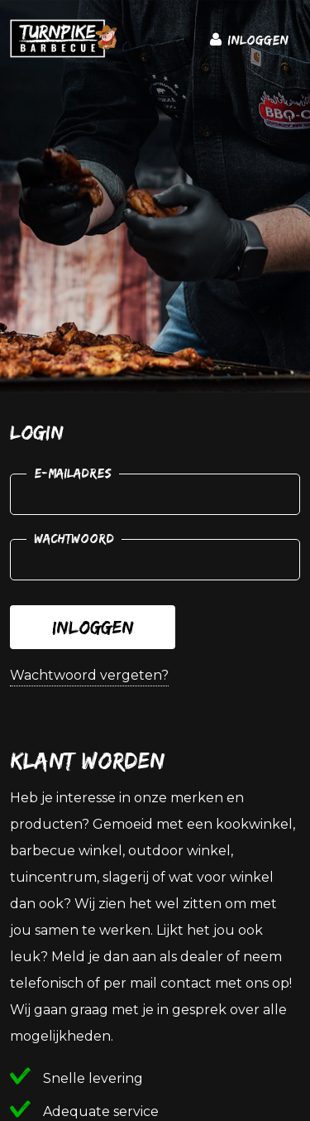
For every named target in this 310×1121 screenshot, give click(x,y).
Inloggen (93, 627)
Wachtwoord (74, 539)
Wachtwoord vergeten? (89, 675)
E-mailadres (73, 473)
